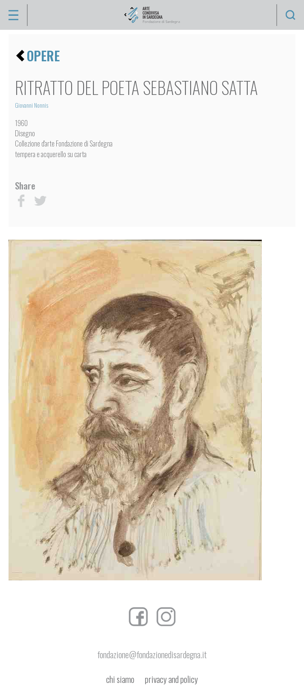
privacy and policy (171, 679)
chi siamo (120, 679)
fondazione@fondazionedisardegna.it (152, 654)
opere (43, 55)
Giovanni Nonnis (31, 104)
